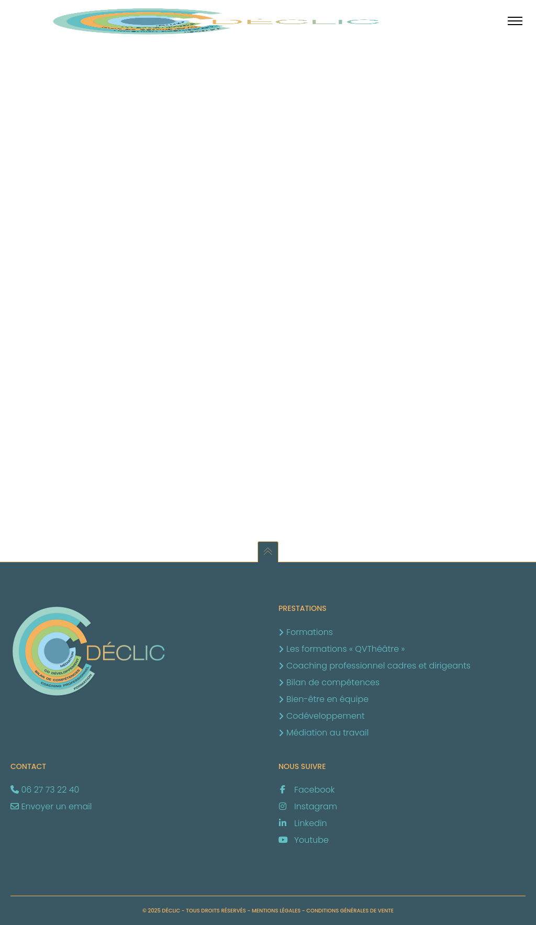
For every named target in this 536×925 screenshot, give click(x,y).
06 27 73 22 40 (50, 790)
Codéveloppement (325, 716)
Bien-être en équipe (327, 699)
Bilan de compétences (332, 682)
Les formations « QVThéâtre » (345, 649)
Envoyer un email (56, 806)
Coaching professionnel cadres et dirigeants (378, 666)
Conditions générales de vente (350, 911)
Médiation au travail (327, 733)
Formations (309, 632)
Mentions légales (276, 911)
